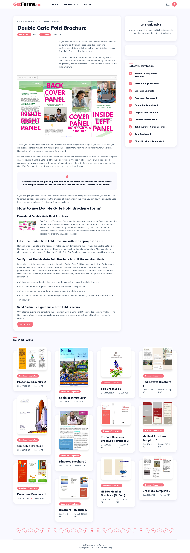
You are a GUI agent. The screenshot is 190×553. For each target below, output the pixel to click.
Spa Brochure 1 (143, 134)
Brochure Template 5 (73, 509)
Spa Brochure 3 (111, 388)
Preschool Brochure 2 (146, 98)
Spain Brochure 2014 (73, 397)
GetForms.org (106, 547)
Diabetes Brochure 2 (146, 119)
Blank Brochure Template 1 (149, 141)
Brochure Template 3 (157, 491)
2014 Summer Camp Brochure (151, 126)
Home (55, 4)
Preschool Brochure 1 (31, 494)
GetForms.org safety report (95, 545)
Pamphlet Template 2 (146, 105)
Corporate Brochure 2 (146, 112)
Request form (71, 4)
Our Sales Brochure (30, 446)
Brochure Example (144, 90)
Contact (87, 4)
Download (25, 324)
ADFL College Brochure (147, 83)
